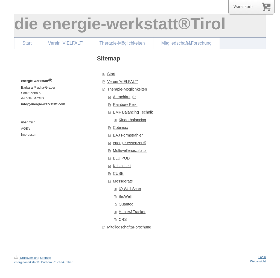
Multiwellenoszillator (130, 150)
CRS (123, 219)
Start (111, 74)
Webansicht (258, 261)
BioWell (125, 196)
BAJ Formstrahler (128, 135)
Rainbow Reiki (125, 104)
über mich (28, 122)
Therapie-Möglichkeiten (127, 89)
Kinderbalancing (132, 120)
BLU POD (121, 158)
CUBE (118, 173)
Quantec (126, 204)
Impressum (29, 135)
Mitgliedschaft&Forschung (129, 227)
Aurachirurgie (124, 97)
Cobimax (120, 127)
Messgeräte (123, 181)
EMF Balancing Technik (133, 112)
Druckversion (26, 257)
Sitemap (45, 257)
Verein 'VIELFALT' (122, 81)
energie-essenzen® (129, 143)
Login (262, 257)
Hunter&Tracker (132, 212)
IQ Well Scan (130, 189)
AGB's (25, 129)
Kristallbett (122, 166)
